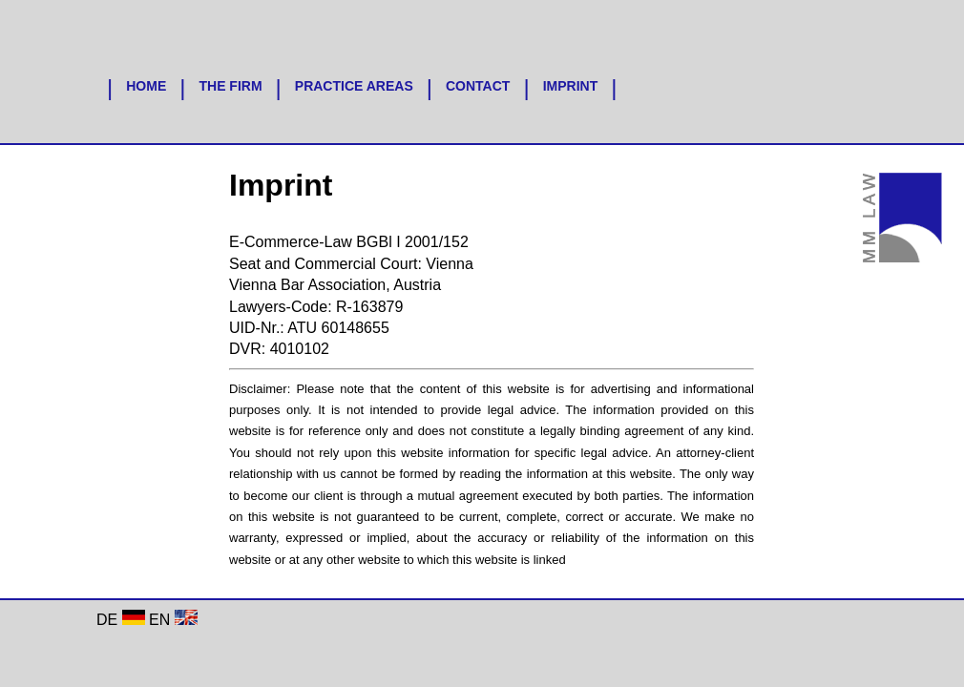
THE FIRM (230, 86)
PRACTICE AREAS (354, 86)
